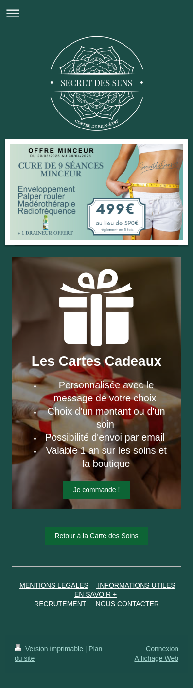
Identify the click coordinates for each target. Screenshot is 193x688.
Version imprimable (50, 649)
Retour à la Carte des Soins (97, 536)
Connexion (162, 649)
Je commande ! (96, 490)
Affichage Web (156, 658)
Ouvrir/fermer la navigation (96, 12)
